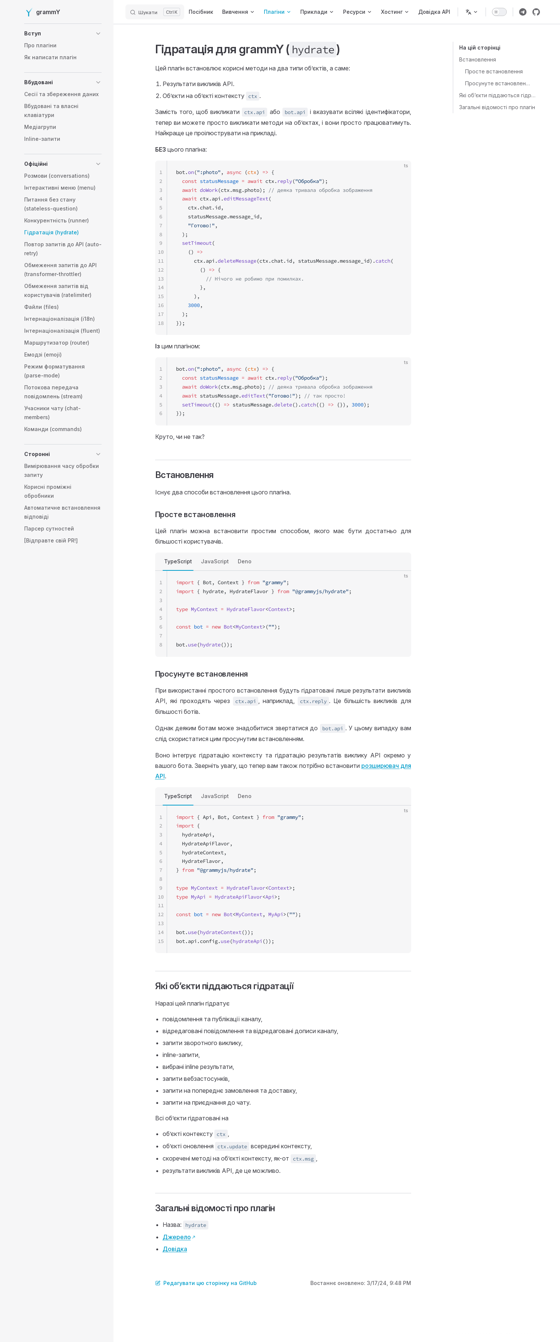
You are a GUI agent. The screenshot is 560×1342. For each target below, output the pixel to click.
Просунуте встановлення (497, 83)
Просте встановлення (494, 71)
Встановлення (477, 59)
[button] (63, 33)
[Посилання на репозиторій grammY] (536, 12)
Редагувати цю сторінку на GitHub (206, 1283)
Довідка (175, 1249)
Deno (245, 561)
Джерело (177, 1237)
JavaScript (215, 561)
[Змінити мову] (472, 12)
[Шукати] (154, 11)
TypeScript (178, 561)
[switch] (499, 12)
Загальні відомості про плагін (497, 107)
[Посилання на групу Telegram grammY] (522, 12)
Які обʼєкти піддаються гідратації (497, 95)
